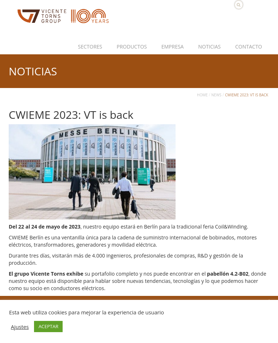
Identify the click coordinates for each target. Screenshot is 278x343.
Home (202, 94)
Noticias (209, 46)
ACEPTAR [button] (48, 326)
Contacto (248, 46)
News (216, 94)
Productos (132, 46)
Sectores (90, 46)
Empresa (172, 46)
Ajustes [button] (20, 326)
